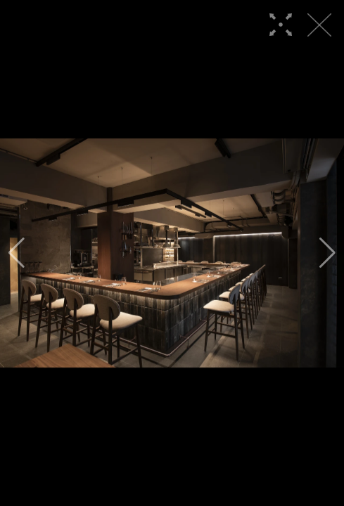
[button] (16, 253)
